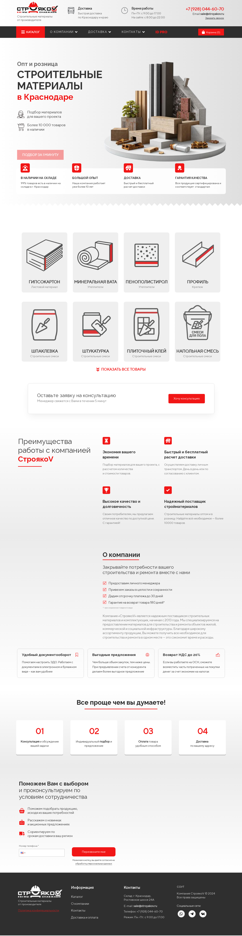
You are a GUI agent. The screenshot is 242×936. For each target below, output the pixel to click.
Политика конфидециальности (38, 910)
